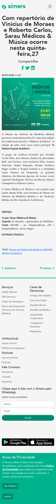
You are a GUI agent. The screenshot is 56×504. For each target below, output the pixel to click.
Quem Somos (9, 343)
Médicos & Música (12, 253)
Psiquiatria (35, 331)
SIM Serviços (9, 296)
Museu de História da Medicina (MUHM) (31, 249)
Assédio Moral (38, 305)
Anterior (9, 268)
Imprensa (7, 381)
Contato (6, 376)
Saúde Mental (9, 292)
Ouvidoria (7, 372)
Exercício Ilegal (38, 300)
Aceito (7, 496)
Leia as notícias (10, 357)
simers (13, 6)
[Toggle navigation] (50, 6)
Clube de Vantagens (12, 301)
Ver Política (10, 486)
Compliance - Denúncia (37, 324)
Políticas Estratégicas (13, 348)
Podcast (6, 362)
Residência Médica (40, 310)
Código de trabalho (40, 295)
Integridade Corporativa (36, 316)
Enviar (28, 418)
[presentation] (24, 430)
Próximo (47, 268)
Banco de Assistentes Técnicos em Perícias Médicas (13, 310)
